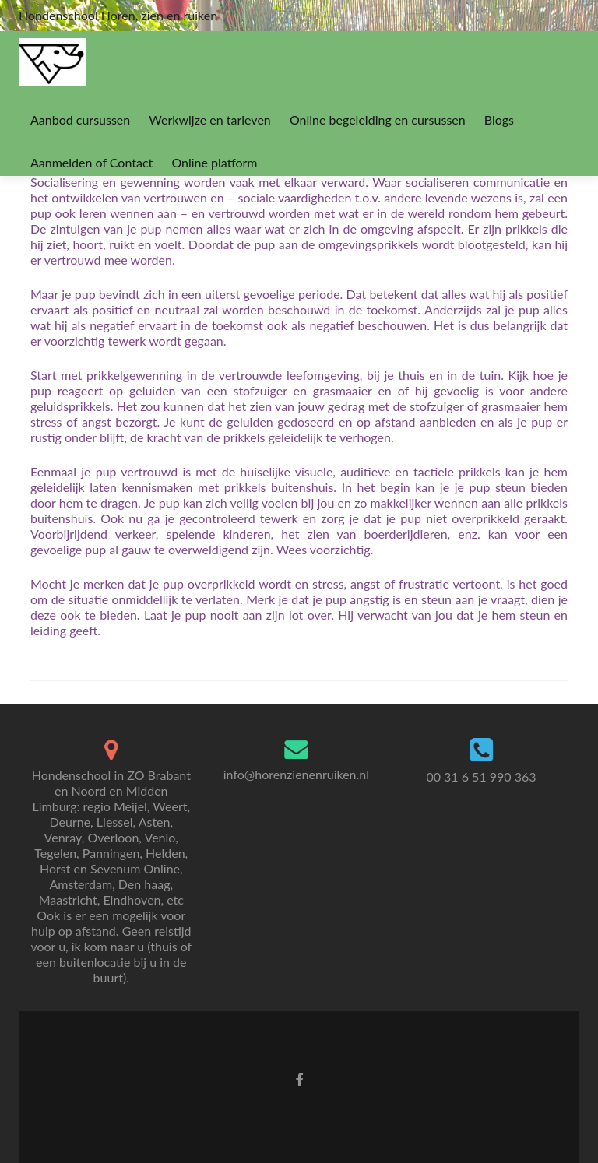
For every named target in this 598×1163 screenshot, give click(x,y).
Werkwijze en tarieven (209, 119)
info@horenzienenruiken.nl (296, 774)
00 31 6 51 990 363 (481, 776)
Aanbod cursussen (80, 119)
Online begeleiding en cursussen (378, 119)
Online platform (214, 162)
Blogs (499, 119)
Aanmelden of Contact (91, 162)
